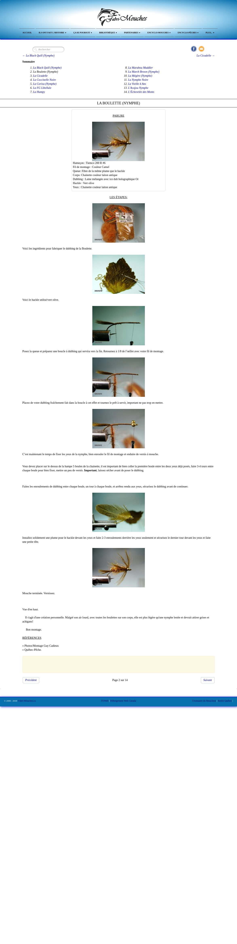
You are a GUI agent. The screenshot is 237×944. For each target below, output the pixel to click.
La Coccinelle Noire (44, 79)
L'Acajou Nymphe (138, 87)
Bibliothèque (108, 32)
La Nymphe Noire (138, 79)
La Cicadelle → (206, 55)
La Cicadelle (40, 75)
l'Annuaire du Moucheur (204, 700)
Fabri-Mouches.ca (27, 700)
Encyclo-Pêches (188, 32)
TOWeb (104, 700)
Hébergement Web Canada (123, 700)
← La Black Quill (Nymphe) (38, 55)
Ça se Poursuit (82, 32)
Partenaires (132, 32)
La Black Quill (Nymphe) (47, 67)
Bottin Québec (225, 700)
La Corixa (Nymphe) (45, 83)
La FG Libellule (42, 87)
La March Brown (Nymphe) (143, 71)
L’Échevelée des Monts (141, 91)
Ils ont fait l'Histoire (52, 32)
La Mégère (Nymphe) (140, 75)
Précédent (31, 680)
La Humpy (39, 91)
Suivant (207, 680)
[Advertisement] (116, 664)
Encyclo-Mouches (159, 32)
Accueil (27, 32)
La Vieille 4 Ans (137, 83)
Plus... (210, 32)
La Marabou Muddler (140, 67)
